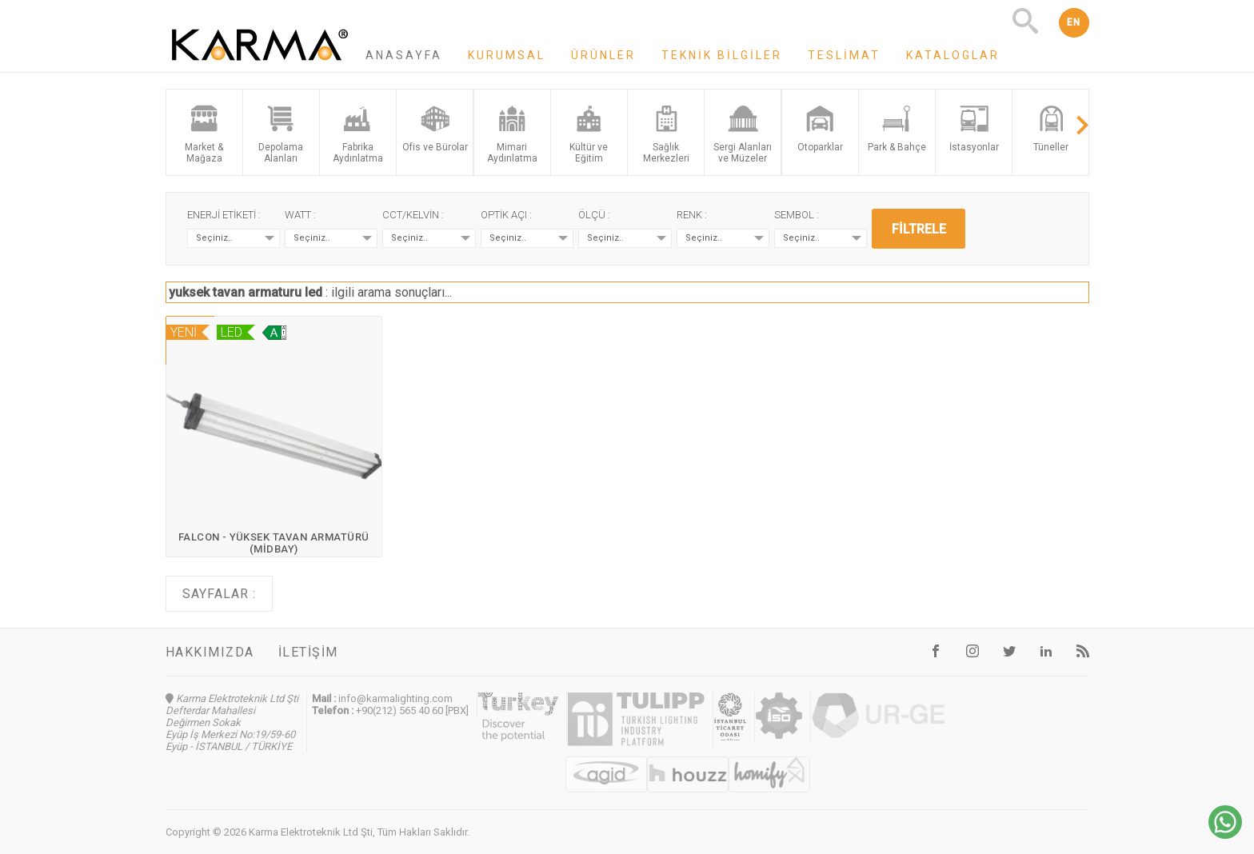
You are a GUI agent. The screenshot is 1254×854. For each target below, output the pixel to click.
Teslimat (844, 55)
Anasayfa (403, 55)
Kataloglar (953, 55)
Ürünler (603, 55)
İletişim (308, 652)
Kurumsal (506, 55)
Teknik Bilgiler (721, 55)
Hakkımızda (210, 652)
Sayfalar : (219, 593)
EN (1074, 22)
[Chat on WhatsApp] (1225, 834)
